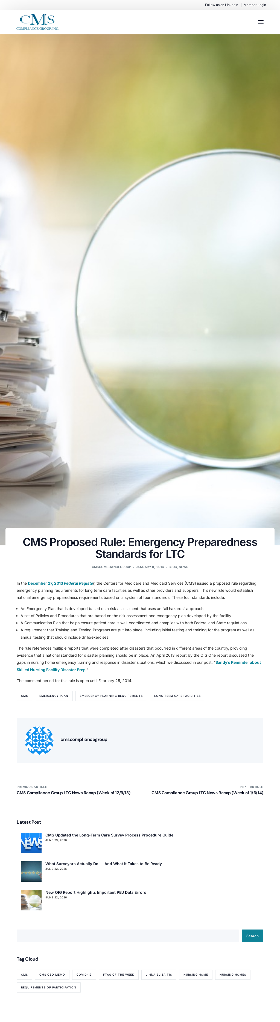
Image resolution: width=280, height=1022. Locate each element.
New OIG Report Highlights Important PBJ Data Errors (95, 892)
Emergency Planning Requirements (111, 695)
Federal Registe (78, 583)
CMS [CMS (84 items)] (24, 974)
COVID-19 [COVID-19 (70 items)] (84, 974)
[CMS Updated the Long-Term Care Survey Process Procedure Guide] (31, 843)
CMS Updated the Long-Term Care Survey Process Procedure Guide (109, 835)
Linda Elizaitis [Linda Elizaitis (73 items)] (159, 974)
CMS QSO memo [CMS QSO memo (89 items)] (52, 974)
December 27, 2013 (46, 583)
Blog (173, 567)
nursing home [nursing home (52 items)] (195, 974)
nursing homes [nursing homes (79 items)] (233, 974)
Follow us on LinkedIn (221, 5)
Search (252, 936)
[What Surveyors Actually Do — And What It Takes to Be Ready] (31, 871)
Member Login (255, 5)
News (183, 567)
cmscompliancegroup (111, 567)
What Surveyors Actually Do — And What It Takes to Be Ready (103, 863)
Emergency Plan (53, 695)
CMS (24, 695)
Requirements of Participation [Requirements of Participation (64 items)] (48, 987)
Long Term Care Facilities (177, 695)
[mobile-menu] (255, 22)
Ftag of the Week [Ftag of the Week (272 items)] (118, 974)
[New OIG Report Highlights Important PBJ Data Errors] (31, 900)
